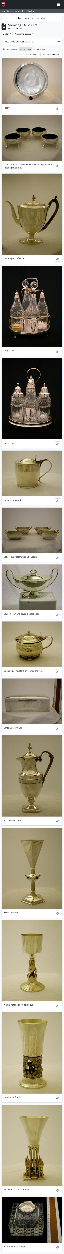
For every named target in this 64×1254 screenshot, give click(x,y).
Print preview (10, 49)
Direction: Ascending (51, 54)
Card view (25, 49)
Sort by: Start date (29, 54)
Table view (39, 49)
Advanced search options (18, 41)
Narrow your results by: (32, 18)
